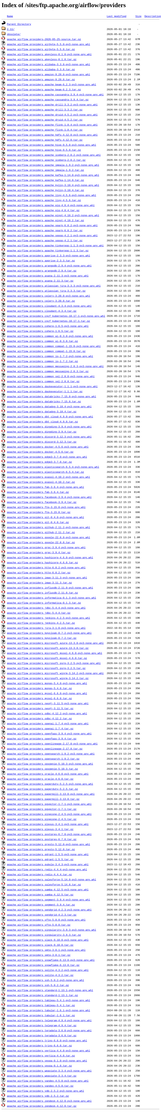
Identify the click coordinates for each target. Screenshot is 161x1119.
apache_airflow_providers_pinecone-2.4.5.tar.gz (42, 819)
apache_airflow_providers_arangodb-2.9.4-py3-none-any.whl (49, 265)
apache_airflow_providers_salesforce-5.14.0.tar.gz (44, 884)
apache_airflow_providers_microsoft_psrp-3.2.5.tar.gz (46, 668)
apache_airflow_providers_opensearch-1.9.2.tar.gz (43, 758)
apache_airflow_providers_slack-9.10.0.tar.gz (40, 945)
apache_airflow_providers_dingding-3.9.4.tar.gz (42, 431)
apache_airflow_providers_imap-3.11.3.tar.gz (39, 582)
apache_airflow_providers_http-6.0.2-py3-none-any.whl (46, 567)
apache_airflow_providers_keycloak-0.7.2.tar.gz (42, 638)
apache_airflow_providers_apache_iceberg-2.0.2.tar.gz (46, 160)
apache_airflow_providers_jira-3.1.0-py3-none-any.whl (46, 628)
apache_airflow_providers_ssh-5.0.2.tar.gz (38, 985)
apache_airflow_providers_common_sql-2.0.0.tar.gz (43, 381)
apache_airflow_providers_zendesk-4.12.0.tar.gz (42, 1106)
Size (138, 16)
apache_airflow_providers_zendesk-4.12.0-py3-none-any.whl (49, 1101)
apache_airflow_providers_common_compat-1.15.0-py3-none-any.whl (54, 346)
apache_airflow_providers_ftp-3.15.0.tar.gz (39, 512)
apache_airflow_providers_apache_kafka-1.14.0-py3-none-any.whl (53, 175)
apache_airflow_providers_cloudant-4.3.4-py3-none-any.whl (49, 306)
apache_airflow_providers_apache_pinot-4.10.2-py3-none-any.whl (53, 215)
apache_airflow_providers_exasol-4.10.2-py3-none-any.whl (48, 477)
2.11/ (11, 29)
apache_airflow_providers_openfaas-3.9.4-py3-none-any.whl (49, 733)
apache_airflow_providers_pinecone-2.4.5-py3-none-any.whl (49, 814)
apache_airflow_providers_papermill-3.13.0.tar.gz (43, 799)
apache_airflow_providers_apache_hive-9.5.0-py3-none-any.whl (51, 145)
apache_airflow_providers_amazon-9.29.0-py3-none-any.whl (48, 74)
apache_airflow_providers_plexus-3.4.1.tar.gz (40, 829)
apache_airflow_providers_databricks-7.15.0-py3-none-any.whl (51, 396)
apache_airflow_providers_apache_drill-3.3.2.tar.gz (45, 109)
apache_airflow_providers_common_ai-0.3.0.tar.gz (42, 341)
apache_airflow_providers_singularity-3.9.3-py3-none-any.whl (51, 929)
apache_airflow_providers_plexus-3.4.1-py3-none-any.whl (48, 824)
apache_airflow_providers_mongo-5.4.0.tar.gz (39, 688)
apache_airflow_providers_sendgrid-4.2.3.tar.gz (42, 914)
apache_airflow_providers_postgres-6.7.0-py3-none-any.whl (49, 834)
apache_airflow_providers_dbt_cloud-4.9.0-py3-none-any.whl (50, 416)
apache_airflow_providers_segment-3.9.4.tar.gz (41, 904)
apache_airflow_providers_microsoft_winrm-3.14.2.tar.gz (48, 678)
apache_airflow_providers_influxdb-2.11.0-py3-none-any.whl (50, 587)
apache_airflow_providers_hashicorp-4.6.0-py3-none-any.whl (50, 557)
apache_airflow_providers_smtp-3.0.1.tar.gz (39, 955)
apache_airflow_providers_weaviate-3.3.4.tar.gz (42, 1075)
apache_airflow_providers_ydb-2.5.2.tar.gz (38, 1096)
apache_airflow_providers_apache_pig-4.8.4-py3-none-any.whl (51, 205)
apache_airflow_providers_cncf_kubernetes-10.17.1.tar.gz (48, 321)
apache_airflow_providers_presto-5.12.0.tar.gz (41, 849)
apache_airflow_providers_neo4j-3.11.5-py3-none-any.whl (48, 703)
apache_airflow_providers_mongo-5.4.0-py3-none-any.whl (47, 683)
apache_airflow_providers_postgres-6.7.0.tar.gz (42, 839)
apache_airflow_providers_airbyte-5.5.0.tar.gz (41, 49)
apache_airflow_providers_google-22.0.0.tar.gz (41, 542)
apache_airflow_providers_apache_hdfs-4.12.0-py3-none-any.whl (52, 134)
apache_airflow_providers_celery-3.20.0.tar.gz (41, 300)
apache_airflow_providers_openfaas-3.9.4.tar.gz (42, 738)
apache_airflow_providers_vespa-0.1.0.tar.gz (39, 1065)
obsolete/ (14, 34)
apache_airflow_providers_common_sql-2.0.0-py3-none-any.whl (51, 376)
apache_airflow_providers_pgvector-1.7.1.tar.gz (42, 809)
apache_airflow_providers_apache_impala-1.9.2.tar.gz (45, 170)
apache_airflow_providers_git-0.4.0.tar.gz (38, 522)
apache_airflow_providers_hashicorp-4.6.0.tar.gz (42, 562)
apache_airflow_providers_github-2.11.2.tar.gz (41, 532)
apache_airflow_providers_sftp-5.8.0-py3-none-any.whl (46, 919)
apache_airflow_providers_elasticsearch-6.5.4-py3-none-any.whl (53, 467)
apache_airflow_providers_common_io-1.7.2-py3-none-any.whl (50, 356)
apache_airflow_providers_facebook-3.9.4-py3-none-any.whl (49, 497)
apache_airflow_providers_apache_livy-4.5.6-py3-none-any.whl (51, 195)
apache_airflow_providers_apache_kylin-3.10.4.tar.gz (45, 190)
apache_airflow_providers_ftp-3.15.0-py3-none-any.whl (46, 507)
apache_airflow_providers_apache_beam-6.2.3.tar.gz (44, 89)
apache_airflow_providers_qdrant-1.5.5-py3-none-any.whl (48, 854)
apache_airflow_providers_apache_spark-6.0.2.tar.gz (45, 230)
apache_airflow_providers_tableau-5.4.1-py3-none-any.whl (48, 1000)
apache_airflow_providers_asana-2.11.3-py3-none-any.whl (48, 275)
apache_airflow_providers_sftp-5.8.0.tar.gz (39, 924)
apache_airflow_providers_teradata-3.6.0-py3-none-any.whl (49, 1030)
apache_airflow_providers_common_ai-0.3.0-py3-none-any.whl (50, 336)
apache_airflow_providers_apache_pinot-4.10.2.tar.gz (45, 220)
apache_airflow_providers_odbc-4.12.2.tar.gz (39, 718)
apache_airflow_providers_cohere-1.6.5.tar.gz (40, 331)
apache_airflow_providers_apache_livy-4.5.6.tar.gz (44, 200)
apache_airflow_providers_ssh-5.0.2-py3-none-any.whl (45, 980)
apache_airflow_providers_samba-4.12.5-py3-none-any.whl (48, 889)
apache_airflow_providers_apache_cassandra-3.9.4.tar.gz (48, 99)
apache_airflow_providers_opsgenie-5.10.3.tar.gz (42, 768)
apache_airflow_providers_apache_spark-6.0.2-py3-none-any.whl (52, 225)
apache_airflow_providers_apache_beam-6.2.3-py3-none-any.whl (51, 84)
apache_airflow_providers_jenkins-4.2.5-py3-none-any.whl (48, 617)
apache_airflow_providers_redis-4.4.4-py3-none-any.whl (47, 869)
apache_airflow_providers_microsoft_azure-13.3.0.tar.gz (48, 648)
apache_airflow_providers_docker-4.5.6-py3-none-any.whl (48, 446)
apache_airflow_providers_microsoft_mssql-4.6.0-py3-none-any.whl (54, 653)
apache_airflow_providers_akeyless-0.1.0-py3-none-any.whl (49, 54)
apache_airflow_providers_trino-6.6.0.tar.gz (39, 1045)
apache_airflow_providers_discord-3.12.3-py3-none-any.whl (49, 436)
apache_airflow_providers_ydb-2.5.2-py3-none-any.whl (45, 1090)
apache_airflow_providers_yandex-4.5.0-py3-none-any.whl (48, 1080)
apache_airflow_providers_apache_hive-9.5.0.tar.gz (44, 150)
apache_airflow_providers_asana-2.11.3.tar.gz (40, 280)
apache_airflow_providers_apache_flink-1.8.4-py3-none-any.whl (52, 124)
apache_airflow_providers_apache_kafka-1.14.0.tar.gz (45, 180)
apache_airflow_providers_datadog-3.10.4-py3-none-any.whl (49, 406)
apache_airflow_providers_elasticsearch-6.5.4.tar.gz (45, 472)
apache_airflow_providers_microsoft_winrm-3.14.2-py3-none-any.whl (55, 673)
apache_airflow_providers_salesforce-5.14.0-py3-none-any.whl (51, 879)
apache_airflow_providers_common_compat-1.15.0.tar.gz (46, 351)
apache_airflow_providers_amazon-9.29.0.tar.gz (41, 79)
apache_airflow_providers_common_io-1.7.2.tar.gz (42, 361)
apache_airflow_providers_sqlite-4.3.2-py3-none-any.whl (48, 970)
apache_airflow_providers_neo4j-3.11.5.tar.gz (40, 708)
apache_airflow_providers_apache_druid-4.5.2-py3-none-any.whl (52, 114)
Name (10, 16)
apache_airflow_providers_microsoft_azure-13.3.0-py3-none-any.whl (55, 643)
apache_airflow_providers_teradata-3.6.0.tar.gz (42, 1035)
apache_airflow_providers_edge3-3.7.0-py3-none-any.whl (47, 456)
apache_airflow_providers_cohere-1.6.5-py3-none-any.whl (48, 326)
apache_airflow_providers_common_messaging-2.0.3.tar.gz (48, 371)
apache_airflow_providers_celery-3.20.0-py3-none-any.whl (48, 295)
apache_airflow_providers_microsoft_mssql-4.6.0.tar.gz (47, 658)
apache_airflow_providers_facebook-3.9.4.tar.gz (42, 502)
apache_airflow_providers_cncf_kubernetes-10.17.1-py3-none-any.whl (56, 316)
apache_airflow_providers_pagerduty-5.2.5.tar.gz (42, 789)
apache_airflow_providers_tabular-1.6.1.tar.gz (41, 1015)
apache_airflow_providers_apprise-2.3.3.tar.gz (41, 260)
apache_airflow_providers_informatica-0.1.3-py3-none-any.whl (51, 597)
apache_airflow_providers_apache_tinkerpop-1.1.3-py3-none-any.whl (55, 245)
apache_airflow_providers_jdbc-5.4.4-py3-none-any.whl (46, 607)
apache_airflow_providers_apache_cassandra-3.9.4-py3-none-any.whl (55, 94)
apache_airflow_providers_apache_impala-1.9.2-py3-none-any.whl (53, 165)
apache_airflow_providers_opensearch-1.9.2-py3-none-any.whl (51, 753)
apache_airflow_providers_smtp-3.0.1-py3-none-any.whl (46, 950)
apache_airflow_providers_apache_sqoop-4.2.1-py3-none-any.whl (52, 235)
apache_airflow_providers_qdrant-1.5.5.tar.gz (40, 859)
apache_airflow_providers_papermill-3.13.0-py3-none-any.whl (51, 794)
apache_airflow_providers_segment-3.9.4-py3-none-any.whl (48, 899)
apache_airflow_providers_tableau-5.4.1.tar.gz (41, 1005)
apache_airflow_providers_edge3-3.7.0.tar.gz (39, 462)
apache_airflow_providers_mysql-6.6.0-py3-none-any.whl (47, 693)
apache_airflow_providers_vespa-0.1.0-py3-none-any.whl (47, 1060)
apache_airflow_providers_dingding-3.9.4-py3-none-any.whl (49, 426)
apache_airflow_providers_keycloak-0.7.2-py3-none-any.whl (49, 633)
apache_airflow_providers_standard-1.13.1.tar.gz (42, 995)
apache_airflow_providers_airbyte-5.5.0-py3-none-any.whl (48, 44)
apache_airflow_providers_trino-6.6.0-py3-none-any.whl (47, 1040)
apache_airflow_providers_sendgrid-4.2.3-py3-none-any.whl (49, 909)
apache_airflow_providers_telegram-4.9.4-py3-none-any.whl (49, 1020)
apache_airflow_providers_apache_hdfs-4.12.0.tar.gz (45, 139)
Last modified (116, 16)
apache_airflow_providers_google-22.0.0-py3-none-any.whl (48, 537)
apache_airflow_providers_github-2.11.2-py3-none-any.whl (48, 527)
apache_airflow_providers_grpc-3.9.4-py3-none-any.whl (46, 547)
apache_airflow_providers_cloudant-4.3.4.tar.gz (42, 311)
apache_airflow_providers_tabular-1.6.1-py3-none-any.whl (48, 1010)
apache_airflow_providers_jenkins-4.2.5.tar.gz (41, 623)
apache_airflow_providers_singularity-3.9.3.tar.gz (44, 934)
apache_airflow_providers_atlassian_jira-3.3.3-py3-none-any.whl (54, 285)
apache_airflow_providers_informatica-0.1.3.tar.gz (44, 602)
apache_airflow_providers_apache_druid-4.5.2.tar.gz (45, 119)
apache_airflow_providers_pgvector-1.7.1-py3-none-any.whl (49, 804)
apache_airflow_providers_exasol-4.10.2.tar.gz (41, 482)
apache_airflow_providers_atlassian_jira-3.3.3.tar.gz (46, 290)
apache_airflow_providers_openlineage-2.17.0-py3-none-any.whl (52, 743)
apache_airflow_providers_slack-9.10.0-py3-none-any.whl (48, 940)
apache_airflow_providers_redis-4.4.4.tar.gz (39, 874)
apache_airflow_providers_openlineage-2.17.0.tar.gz (45, 748)
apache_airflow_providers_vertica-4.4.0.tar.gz (41, 1055)
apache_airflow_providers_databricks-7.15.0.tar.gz (44, 401)
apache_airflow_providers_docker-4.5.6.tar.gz (40, 451)
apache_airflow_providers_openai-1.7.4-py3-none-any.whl (48, 723)
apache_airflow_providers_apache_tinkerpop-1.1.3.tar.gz (48, 250)
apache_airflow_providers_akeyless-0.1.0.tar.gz (42, 59)
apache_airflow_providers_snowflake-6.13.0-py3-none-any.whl (51, 960)
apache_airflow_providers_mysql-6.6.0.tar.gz (39, 698)
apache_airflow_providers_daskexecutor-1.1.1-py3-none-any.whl (52, 386)
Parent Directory (19, 24)
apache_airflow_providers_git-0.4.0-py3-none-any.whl (45, 517)
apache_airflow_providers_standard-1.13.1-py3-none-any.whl (50, 990)
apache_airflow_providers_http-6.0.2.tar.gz (39, 572)
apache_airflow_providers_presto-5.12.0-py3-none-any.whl (48, 844)
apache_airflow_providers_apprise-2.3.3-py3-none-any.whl (48, 255)
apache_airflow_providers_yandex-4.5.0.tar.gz (40, 1085)
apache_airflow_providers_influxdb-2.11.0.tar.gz (42, 592)
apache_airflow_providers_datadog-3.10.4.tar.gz (42, 411)
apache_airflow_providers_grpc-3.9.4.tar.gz (39, 552)
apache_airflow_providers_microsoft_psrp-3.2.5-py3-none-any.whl (54, 663)
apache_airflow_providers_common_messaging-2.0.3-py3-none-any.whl (55, 366)
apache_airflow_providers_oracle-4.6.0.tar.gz (40, 779)
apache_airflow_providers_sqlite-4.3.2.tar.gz (40, 975)
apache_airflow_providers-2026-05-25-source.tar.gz (44, 39)
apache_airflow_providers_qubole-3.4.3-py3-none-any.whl (48, 864)
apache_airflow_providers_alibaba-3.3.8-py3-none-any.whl (48, 64)
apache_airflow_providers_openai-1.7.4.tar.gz (40, 728)
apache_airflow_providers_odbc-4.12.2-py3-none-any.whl (47, 713)
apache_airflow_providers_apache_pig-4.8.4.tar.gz (43, 210)
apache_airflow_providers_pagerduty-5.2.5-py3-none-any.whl (50, 784)
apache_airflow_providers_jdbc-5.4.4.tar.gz (39, 612)
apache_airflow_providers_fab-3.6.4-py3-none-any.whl (45, 487)
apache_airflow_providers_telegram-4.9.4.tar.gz (42, 1025)
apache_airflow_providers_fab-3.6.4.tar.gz (38, 492)
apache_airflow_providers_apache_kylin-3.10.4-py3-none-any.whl (53, 185)
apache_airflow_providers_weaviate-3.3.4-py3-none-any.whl (49, 1070)
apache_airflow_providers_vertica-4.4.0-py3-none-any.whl (48, 1050)
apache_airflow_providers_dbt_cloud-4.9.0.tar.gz (42, 421)
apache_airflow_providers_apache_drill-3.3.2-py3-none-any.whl (52, 104)
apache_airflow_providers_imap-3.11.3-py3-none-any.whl (47, 577)
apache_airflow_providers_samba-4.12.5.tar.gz (40, 894)
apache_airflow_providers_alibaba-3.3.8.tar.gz (41, 69)
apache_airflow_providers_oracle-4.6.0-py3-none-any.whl (48, 773)
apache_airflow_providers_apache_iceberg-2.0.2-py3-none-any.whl (54, 155)
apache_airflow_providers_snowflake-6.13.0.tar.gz (43, 965)
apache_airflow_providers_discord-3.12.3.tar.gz (42, 441)
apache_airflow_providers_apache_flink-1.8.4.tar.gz (45, 129)
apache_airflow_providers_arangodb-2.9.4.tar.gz (42, 270)
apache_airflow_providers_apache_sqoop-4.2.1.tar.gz (45, 240)
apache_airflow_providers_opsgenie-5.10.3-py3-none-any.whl (50, 763)
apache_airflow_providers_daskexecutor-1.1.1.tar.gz (45, 391)
